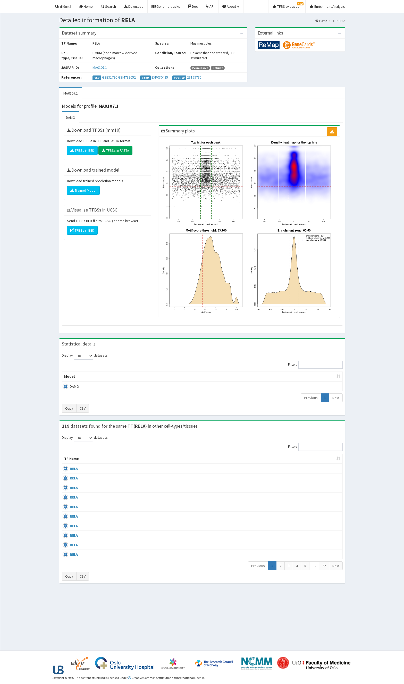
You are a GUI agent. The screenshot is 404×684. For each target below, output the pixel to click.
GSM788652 (127, 77)
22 (324, 623)
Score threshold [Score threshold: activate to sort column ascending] (245, 376)
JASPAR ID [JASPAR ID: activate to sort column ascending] (326, 461)
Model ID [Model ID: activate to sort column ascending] (133, 376)
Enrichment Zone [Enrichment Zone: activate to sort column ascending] (171, 376)
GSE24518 (299, 473)
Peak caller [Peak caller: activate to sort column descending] (99, 376)
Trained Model (83, 190)
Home (321, 21)
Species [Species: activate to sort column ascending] (273, 463)
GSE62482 (299, 592)
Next (335, 397)
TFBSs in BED (82, 150)
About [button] (230, 6)
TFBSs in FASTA (115, 150)
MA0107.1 (99, 67)
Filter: (315, 365)
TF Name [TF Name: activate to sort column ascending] (69, 461)
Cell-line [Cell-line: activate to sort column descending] (92, 463)
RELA (68, 473)
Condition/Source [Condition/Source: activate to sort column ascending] (157, 463)
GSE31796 (109, 77)
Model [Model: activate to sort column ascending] (69, 376)
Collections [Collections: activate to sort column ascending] (243, 463)
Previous (311, 397)
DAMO (70, 117)
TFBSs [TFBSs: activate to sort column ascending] (210, 376)
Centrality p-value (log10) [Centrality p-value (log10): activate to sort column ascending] (299, 376)
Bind (63, 6)
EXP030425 (160, 77)
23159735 (194, 77)
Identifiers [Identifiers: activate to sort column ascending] (301, 463)
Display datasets (85, 356)
